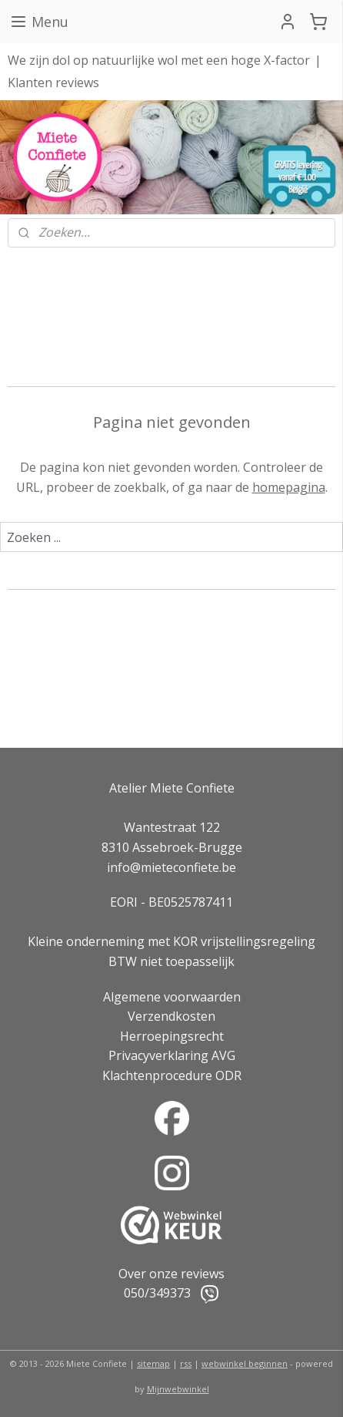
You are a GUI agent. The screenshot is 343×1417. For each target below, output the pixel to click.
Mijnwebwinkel (178, 1389)
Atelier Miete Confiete (172, 787)
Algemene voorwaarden (172, 996)
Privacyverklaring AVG (171, 1055)
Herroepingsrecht (172, 1036)
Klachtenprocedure (157, 1075)
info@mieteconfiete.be (171, 867)
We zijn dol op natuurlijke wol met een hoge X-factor (159, 60)
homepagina (288, 487)
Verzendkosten (171, 1016)
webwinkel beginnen (244, 1363)
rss (185, 1363)
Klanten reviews (53, 82)
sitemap (153, 1363)
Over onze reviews (171, 1273)
